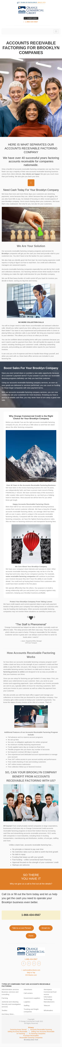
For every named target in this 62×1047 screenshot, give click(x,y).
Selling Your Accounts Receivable (43, 1031)
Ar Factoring (20, 1033)
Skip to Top (31, 972)
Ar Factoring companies (37, 1033)
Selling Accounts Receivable (17, 1031)
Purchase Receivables (31, 1035)
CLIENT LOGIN (31, 18)
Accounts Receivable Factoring (41, 1029)
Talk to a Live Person (21, 928)
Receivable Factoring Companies (31, 1037)
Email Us (46, 928)
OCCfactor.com (31, 975)
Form (31, 936)
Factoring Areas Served (18, 1029)
